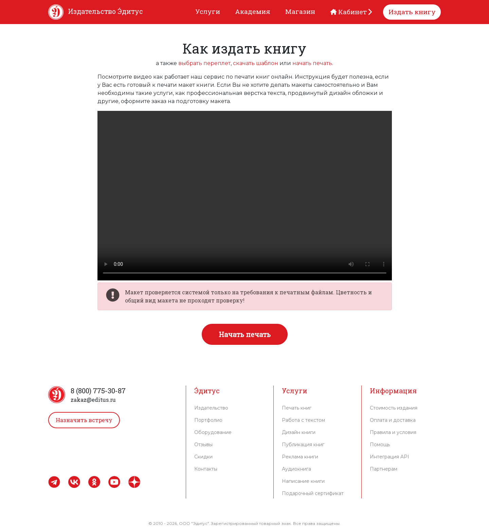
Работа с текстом (303, 420)
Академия (252, 11)
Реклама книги (300, 457)
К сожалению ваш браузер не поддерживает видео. (244, 195)
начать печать (312, 63)
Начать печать (245, 334)
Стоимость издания (393, 408)
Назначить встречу (84, 419)
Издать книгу (412, 11)
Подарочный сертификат (313, 493)
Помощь (380, 444)
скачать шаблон (255, 63)
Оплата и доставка (393, 420)
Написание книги (303, 481)
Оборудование (213, 432)
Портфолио (208, 420)
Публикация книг (303, 444)
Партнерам (383, 469)
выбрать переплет (204, 63)
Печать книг (296, 408)
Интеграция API (389, 457)
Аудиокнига (296, 469)
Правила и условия (393, 432)
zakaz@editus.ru (93, 399)
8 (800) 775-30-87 (98, 390)
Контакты (205, 469)
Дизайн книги (298, 432)
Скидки (203, 457)
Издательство (211, 408)
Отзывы (203, 444)
